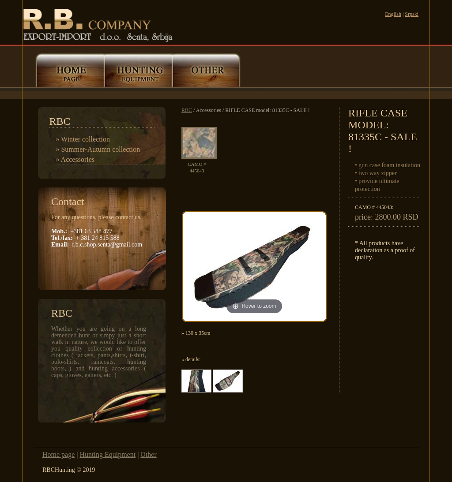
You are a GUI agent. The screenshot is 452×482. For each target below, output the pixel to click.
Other (148, 454)
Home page (58, 454)
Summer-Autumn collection (100, 149)
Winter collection (85, 139)
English (393, 14)
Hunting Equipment (107, 454)
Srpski (411, 14)
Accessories (77, 159)
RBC (186, 110)
